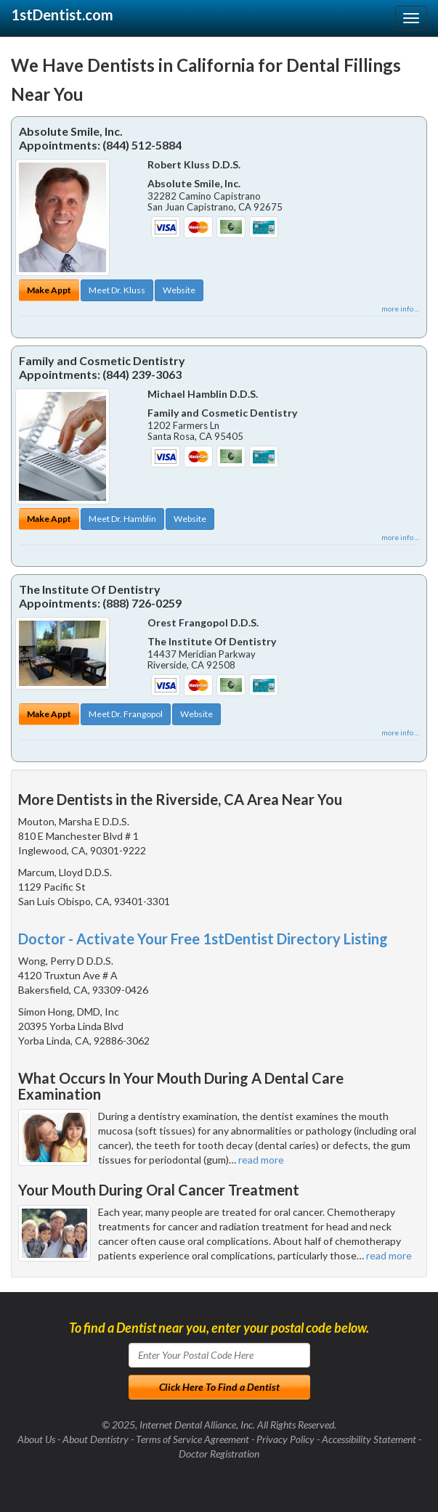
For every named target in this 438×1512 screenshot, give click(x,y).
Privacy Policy (285, 1439)
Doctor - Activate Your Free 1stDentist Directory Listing (203, 938)
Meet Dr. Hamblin (122, 518)
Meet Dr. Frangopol (126, 713)
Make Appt (49, 290)
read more (261, 1159)
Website (179, 290)
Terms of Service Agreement (192, 1439)
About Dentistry (95, 1439)
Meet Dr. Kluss (117, 290)
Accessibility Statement (369, 1439)
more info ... (400, 308)
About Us (36, 1439)
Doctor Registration (219, 1453)
